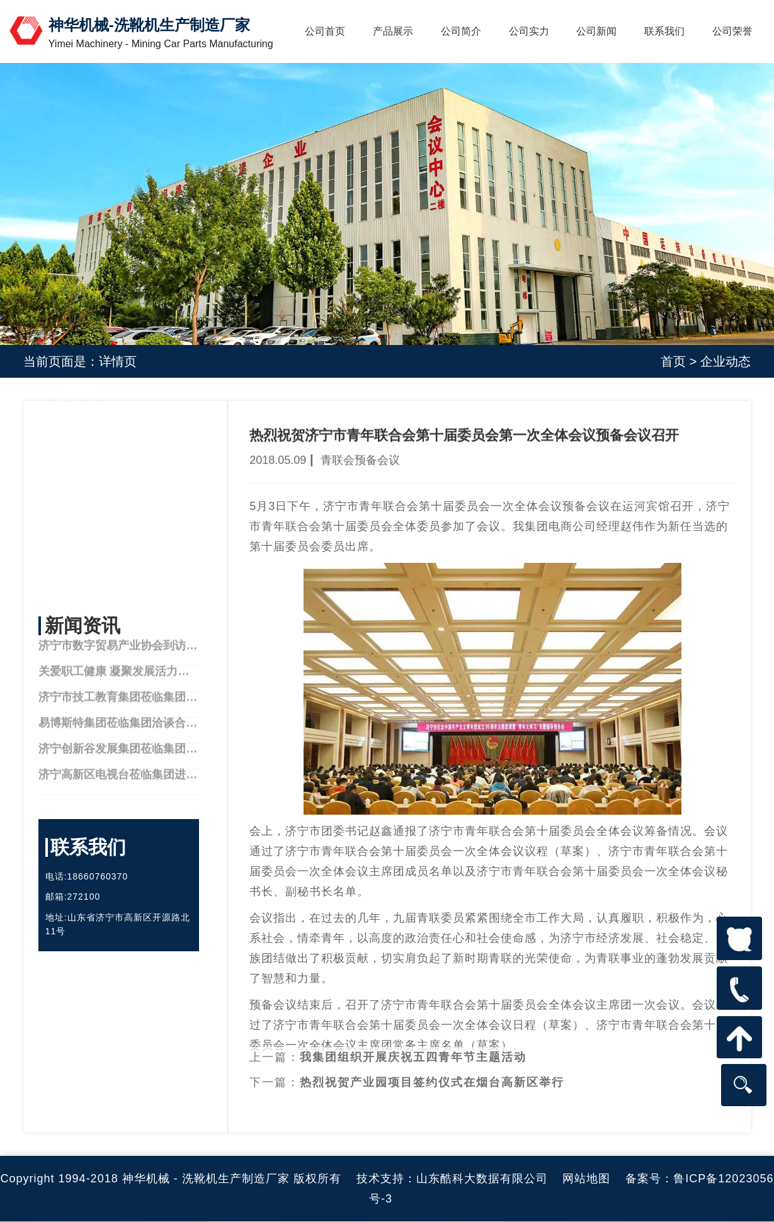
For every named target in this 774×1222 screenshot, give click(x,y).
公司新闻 (596, 31)
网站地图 (586, 1178)
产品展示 (393, 31)
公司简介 (461, 31)
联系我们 (664, 31)
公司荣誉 (732, 31)
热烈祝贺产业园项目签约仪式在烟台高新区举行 (432, 1067)
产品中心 (72, 495)
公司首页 (325, 31)
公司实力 (529, 31)
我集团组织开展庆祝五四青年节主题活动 (413, 1042)
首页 (673, 361)
